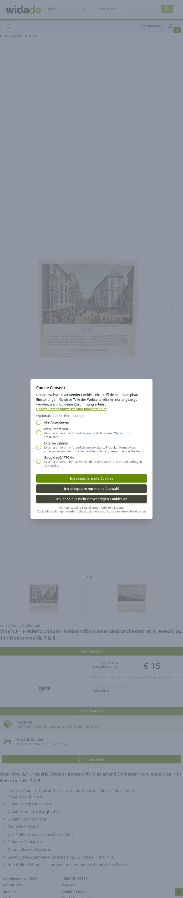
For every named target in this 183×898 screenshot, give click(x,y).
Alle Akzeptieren (56, 422)
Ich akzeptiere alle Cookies (91, 478)
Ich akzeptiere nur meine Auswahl (91, 488)
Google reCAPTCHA (95, 461)
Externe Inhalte (95, 447)
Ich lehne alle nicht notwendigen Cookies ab (91, 499)
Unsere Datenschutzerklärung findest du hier (71, 409)
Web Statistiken (95, 433)
